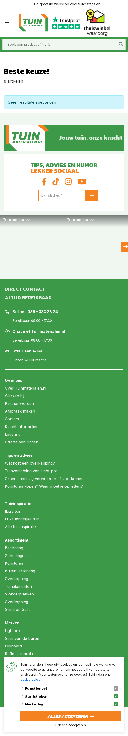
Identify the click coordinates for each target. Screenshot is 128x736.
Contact (12, 418)
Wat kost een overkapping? (30, 463)
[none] (121, 44)
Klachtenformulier (21, 426)
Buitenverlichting (20, 571)
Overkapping (16, 578)
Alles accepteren (67, 716)
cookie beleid (30, 679)
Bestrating (14, 547)
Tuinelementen (18, 586)
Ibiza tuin (13, 511)
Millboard (13, 646)
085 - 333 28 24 (42, 311)
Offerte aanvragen (21, 442)
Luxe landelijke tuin (22, 519)
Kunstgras (14, 563)
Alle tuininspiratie (20, 526)
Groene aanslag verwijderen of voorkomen (44, 478)
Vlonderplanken (19, 594)
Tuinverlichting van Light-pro (31, 470)
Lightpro (12, 630)
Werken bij (14, 395)
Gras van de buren (22, 638)
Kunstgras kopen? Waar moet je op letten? (44, 486)
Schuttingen (16, 555)
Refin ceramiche (19, 653)
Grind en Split (17, 609)
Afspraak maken (20, 411)
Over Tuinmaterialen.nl (25, 388)
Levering (12, 434)
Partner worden (19, 403)
